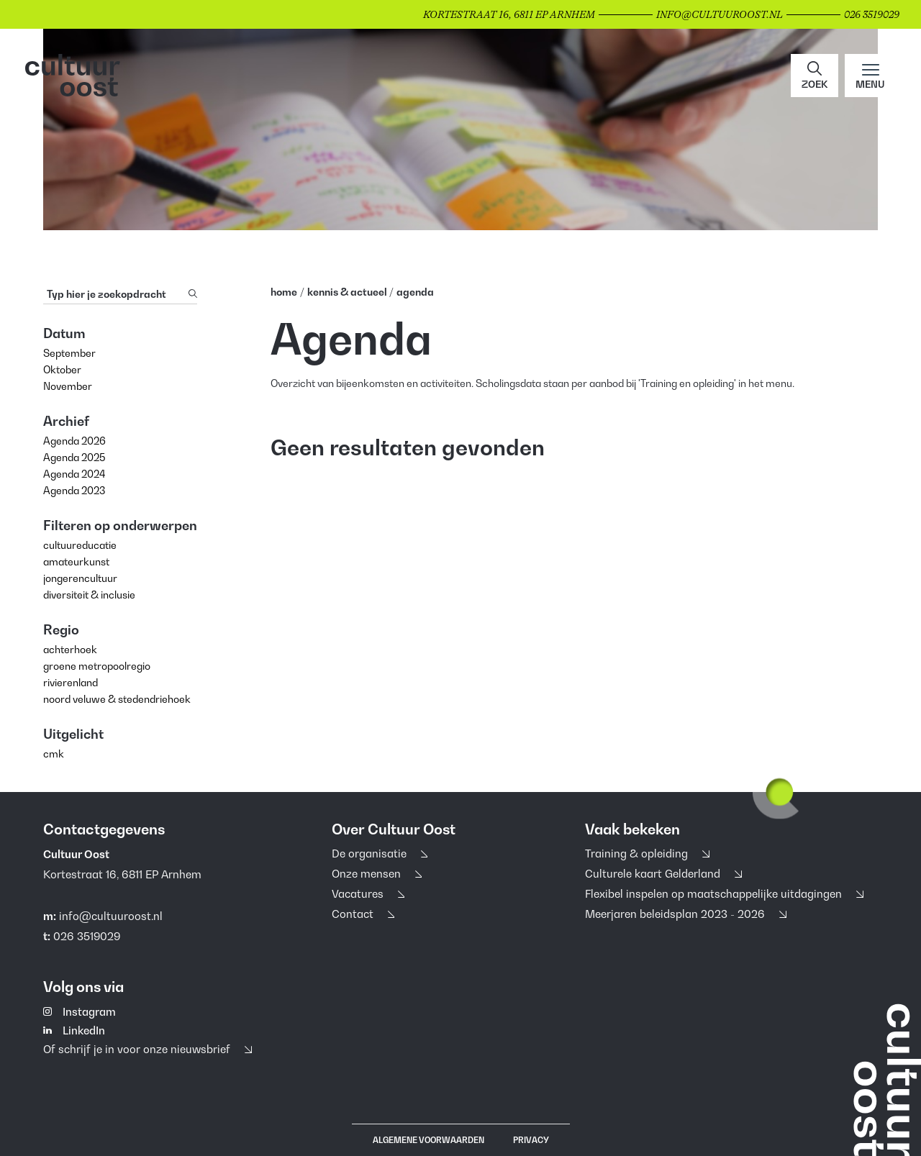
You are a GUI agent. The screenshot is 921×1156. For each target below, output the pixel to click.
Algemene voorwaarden (428, 1140)
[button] (814, 75)
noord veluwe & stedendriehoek (117, 699)
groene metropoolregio (96, 666)
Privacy (531, 1140)
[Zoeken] (193, 293)
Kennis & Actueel (348, 292)
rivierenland (70, 682)
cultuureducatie (80, 545)
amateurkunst (76, 561)
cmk (53, 753)
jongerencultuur (80, 578)
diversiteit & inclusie (89, 594)
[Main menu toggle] (870, 75)
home (284, 292)
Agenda (415, 292)
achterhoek (70, 649)
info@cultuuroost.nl (111, 915)
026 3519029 (86, 935)
